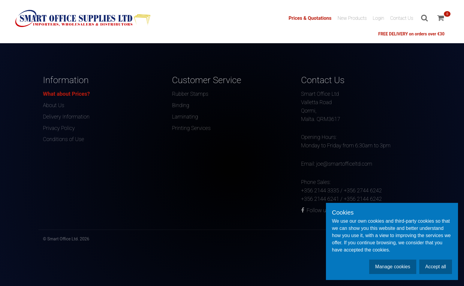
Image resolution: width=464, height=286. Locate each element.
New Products (352, 18)
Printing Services (191, 127)
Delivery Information (66, 116)
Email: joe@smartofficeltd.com (361, 159)
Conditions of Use (63, 138)
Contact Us (401, 18)
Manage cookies (392, 266)
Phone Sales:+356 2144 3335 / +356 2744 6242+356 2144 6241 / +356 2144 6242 (361, 185)
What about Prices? (66, 94)
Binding (180, 105)
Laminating (185, 116)
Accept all (435, 266)
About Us (53, 105)
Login (378, 18)
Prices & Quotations (309, 18)
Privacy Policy (59, 127)
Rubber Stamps (190, 94)
